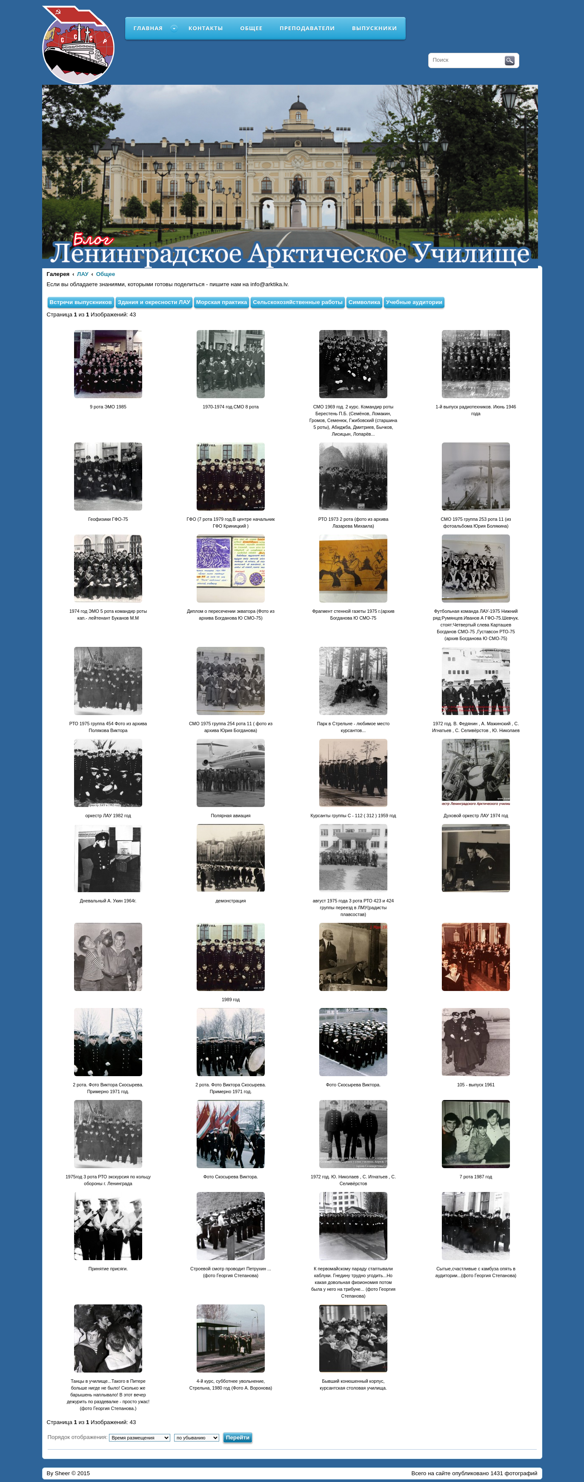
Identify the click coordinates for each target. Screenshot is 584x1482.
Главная (148, 28)
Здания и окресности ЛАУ (154, 302)
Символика (364, 302)
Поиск (510, 61)
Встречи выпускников (81, 302)
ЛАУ (83, 274)
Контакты (206, 28)
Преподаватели (307, 28)
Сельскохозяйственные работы (298, 302)
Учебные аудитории (414, 302)
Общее (251, 28)
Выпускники (374, 28)
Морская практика (221, 302)
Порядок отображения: (109, 1437)
